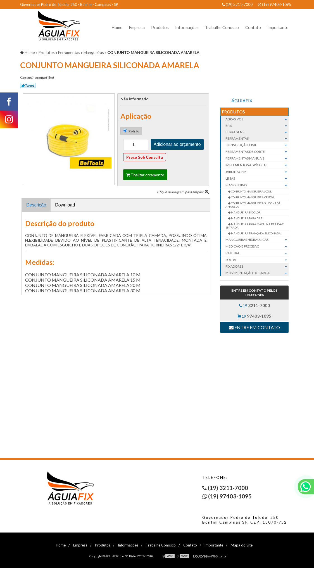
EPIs (257, 125)
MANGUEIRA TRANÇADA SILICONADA (255, 233)
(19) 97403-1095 (274, 4)
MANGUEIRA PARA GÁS (246, 218)
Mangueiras (257, 185)
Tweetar (27, 85)
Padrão (131, 131)
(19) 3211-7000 (237, 4)
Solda (257, 259)
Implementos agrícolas (257, 165)
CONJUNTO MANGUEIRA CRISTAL (252, 197)
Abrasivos (257, 119)
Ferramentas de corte (257, 151)
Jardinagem (257, 171)
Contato (253, 27)
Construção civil (257, 145)
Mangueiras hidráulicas (257, 239)
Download (65, 205)
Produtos (160, 27)
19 (254, 305)
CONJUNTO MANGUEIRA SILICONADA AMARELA (252, 204)
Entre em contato (254, 327)
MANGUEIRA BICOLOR (245, 212)
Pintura (257, 253)
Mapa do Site (242, 545)
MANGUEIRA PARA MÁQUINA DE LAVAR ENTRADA (254, 225)
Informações (187, 27)
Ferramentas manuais (257, 158)
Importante (277, 27)
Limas (257, 178)
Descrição (36, 205)
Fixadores (257, 266)
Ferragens (257, 132)
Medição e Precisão (257, 246)
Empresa (137, 27)
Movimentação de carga (257, 273)
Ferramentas (257, 138)
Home (116, 27)
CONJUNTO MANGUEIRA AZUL (251, 191)
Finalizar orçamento (145, 174)
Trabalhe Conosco (222, 27)
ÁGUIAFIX (241, 100)
